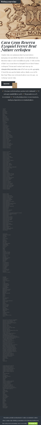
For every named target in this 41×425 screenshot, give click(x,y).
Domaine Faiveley (6, 328)
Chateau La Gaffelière (7, 181)
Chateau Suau (5, 225)
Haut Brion (5, 259)
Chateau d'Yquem (6, 168)
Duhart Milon (5, 244)
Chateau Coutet (6, 152)
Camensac (5, 123)
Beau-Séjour (5, 113)
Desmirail (5, 240)
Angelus (4, 108)
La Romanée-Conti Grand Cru (8, 386)
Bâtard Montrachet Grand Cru (8, 335)
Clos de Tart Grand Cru (7, 352)
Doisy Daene (5, 241)
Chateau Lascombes (6, 382)
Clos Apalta (5, 407)
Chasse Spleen (5, 127)
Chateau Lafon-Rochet (7, 187)
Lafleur (4, 374)
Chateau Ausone (6, 129)
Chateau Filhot (6, 171)
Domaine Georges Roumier (8, 321)
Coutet (4, 237)
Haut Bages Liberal (6, 257)
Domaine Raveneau (6, 331)
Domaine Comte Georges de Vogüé (9, 320)
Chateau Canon (6, 142)
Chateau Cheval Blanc (7, 145)
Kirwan (4, 261)
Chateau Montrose (6, 205)
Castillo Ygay (5, 390)
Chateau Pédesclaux (6, 210)
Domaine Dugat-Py (6, 329)
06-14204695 (34, 69)
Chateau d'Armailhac (7, 156)
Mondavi (4, 401)
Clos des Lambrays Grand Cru (8, 355)
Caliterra (4, 404)
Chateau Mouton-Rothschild (8, 206)
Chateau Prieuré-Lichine (8, 216)
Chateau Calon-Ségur (7, 140)
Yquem (4, 316)
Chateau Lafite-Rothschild (8, 186)
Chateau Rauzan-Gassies (7, 218)
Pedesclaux (5, 298)
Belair (4, 114)
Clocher (4, 380)
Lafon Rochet (5, 375)
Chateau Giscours (6, 172)
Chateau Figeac (6, 170)
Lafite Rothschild (6, 373)
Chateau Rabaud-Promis (7, 217)
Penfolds (4, 400)
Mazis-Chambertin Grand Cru (9, 345)
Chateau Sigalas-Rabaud (7, 224)
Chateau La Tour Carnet (7, 184)
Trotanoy (5, 313)
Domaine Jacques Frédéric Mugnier (9, 322)
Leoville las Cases (6, 284)
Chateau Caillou (6, 139)
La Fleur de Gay (6, 264)
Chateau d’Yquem (6, 154)
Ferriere (4, 247)
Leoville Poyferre (6, 285)
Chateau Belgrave (6, 133)
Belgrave (4, 115)
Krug (4, 360)
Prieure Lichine (6, 304)
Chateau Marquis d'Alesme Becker (9, 203)
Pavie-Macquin (6, 297)
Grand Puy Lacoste (6, 252)
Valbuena (5, 394)
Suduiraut (5, 310)
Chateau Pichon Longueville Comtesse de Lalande (12, 212)
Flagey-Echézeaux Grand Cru (8, 340)
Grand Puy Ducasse (6, 252)
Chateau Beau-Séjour (7, 131)
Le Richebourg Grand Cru (8, 385)
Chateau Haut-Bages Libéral (8, 177)
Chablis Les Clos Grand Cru (8, 367)
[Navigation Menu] (40, 2)
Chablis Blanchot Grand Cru (8, 365)
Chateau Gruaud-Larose (7, 175)
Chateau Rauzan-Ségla (7, 219)
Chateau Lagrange (6, 188)
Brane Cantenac (6, 120)
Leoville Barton (6, 283)
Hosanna (5, 260)
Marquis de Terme (6, 290)
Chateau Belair (6, 132)
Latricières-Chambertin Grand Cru (10, 351)
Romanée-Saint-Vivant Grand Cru (9, 387)
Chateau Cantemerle (7, 143)
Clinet (4, 379)
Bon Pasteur (5, 117)
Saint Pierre (5, 308)
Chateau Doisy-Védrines (7, 165)
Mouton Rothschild (6, 293)
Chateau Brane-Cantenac (8, 137)
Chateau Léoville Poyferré (8, 197)
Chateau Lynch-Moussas (7, 199)
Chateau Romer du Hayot (8, 221)
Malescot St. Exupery (7, 289)
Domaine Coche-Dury (7, 326)
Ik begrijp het (32, 423)
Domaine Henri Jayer (7, 323)
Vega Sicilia (5, 395)
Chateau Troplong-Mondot (8, 228)
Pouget (4, 302)
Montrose (5, 292)
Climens (4, 378)
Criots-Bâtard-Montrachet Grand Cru (10, 336)
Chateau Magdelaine (7, 200)
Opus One (5, 398)
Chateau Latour (6, 193)
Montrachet (5, 291)
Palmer (4, 295)
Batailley (5, 110)
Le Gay (4, 281)
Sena (4, 402)
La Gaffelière (5, 266)
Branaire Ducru (6, 119)
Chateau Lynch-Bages (7, 198)
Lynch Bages (5, 286)
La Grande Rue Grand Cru (8, 384)
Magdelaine (5, 288)
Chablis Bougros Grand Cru (8, 366)
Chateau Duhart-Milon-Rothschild (9, 166)
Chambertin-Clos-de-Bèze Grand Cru (10, 344)
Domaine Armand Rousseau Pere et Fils (10, 330)
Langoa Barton (6, 278)
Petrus (4, 299)
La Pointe (5, 268)
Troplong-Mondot (6, 312)
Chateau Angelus (6, 128)
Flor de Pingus (5, 391)
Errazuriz (5, 403)
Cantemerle (5, 124)
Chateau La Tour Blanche (8, 183)
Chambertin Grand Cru (7, 343)
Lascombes (5, 279)
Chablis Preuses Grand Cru (8, 369)
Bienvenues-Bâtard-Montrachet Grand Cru (11, 337)
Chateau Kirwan (6, 180)
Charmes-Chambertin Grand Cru (9, 347)
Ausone (4, 109)
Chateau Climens (6, 146)
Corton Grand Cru (6, 332)
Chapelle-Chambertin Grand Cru (9, 349)
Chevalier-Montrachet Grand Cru (9, 338)
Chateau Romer (6, 222)
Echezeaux (5, 246)
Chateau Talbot (6, 227)
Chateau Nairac (6, 207)
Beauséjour (5, 112)
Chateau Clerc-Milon (7, 145)
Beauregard (5, 111)
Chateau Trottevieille (7, 229)
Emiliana (5, 405)
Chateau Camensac (6, 141)
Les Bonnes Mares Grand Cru (8, 338)
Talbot (4, 311)
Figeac (4, 248)
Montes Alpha (5, 406)
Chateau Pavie (5, 209)
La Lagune (5, 267)
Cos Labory (5, 236)
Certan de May (6, 126)
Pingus (4, 392)
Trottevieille (5, 314)
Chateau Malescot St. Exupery (8, 201)
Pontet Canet (5, 301)
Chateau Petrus (6, 211)
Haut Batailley (6, 258)
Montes (4, 403)
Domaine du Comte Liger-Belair (9, 327)
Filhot (4, 249)
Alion (4, 389)
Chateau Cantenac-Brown (8, 144)
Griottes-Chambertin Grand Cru (9, 346)
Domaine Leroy (6, 324)
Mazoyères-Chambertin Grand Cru (9, 348)
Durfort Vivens (6, 245)
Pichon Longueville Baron (8, 300)
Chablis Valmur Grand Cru (8, 370)
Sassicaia (5, 271)
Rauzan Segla (5, 306)
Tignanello (5, 360)
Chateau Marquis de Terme (8, 204)
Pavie (4, 296)
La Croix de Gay (6, 263)
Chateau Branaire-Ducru (8, 136)
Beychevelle (5, 116)
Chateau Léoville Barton (7, 195)
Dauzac (4, 239)
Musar (4, 399)
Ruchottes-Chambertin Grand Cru (9, 350)
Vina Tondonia (6, 396)
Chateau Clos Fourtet (7, 147)
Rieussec (4, 307)
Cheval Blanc (5, 230)
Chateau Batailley (6, 130)
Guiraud (4, 256)
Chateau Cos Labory (6, 151)
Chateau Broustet (6, 138)
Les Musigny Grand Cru (7, 339)
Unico (4, 393)
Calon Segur (5, 122)
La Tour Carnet (6, 270)
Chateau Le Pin (6, 194)
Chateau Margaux (6, 202)
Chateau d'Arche (6, 155)
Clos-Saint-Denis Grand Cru (8, 353)
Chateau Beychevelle (7, 134)
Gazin (4, 250)
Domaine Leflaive (6, 325)
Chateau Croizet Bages (7, 153)
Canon (4, 123)
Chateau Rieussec (6, 220)
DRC (3, 372)
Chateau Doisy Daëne (7, 163)
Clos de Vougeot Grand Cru (8, 388)
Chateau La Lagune (6, 182)
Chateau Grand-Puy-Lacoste (8, 174)
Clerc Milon (5, 377)
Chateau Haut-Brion (7, 179)
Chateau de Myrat (6, 159)
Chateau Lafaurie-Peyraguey (8, 185)
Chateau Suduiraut (6, 226)
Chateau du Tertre (6, 166)
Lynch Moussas (6, 287)
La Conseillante (6, 262)
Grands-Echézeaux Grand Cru (9, 342)
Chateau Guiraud (6, 176)
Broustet (4, 121)
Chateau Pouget (6, 215)
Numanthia (5, 397)
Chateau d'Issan (6, 162)
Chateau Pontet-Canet (7, 214)
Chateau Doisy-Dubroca (7, 164)
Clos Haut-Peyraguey (7, 234)
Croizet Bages (5, 238)
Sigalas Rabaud (6, 309)
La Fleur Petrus (6, 265)
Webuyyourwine (8, 1)
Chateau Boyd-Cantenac (7, 135)
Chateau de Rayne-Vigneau (8, 160)
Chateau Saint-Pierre (7, 223)
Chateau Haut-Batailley (7, 178)
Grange (4, 254)
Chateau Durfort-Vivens (7, 167)
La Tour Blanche (6, 269)
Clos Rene (5, 235)
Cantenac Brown (6, 125)
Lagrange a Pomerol (7, 376)
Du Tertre (5, 242)
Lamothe (5, 277)
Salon (4, 359)
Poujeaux (5, 303)
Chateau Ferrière (6, 169)
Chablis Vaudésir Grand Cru (8, 371)
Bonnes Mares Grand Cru (7, 356)
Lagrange (5, 276)
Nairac (4, 294)
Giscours (4, 251)
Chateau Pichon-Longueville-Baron (10, 213)
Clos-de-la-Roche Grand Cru (8, 354)
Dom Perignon (5, 358)
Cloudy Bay (5, 357)
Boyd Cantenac (6, 118)
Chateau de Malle (6, 158)
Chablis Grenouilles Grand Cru (9, 368)
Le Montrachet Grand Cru (8, 334)
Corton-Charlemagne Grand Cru (9, 333)
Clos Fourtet (5, 233)
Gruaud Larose (6, 255)
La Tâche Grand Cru (7, 383)
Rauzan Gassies (6, 305)
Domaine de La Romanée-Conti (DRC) (10, 319)
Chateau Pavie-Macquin (7, 209)
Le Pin (4, 282)
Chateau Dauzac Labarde (8, 157)
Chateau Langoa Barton (7, 381)
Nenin (4, 295)
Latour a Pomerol (6, 280)
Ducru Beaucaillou (6, 243)
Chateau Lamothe (6, 188)
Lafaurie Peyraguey (7, 272)
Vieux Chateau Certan (7, 315)
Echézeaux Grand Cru (7, 341)
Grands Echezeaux (6, 253)
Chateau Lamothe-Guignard (8, 381)
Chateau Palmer (6, 208)
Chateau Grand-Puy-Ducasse (8, 173)
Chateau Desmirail (6, 161)
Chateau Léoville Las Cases (8, 196)
